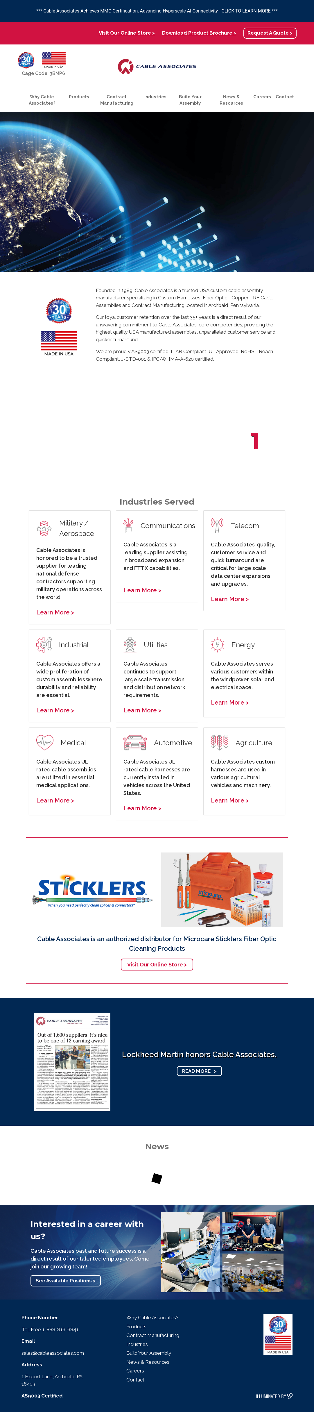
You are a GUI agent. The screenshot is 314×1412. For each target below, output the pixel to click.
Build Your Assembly (190, 100)
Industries (155, 96)
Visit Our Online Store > (127, 33)
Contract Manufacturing (116, 100)
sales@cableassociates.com (52, 1353)
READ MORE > (199, 1071)
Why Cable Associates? (42, 100)
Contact (285, 96)
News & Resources (231, 100)
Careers (262, 96)
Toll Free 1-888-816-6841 (49, 1329)
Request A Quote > (270, 33)
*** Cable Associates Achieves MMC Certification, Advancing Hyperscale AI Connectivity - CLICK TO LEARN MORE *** (157, 11)
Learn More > (55, 612)
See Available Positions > (66, 1281)
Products (79, 96)
